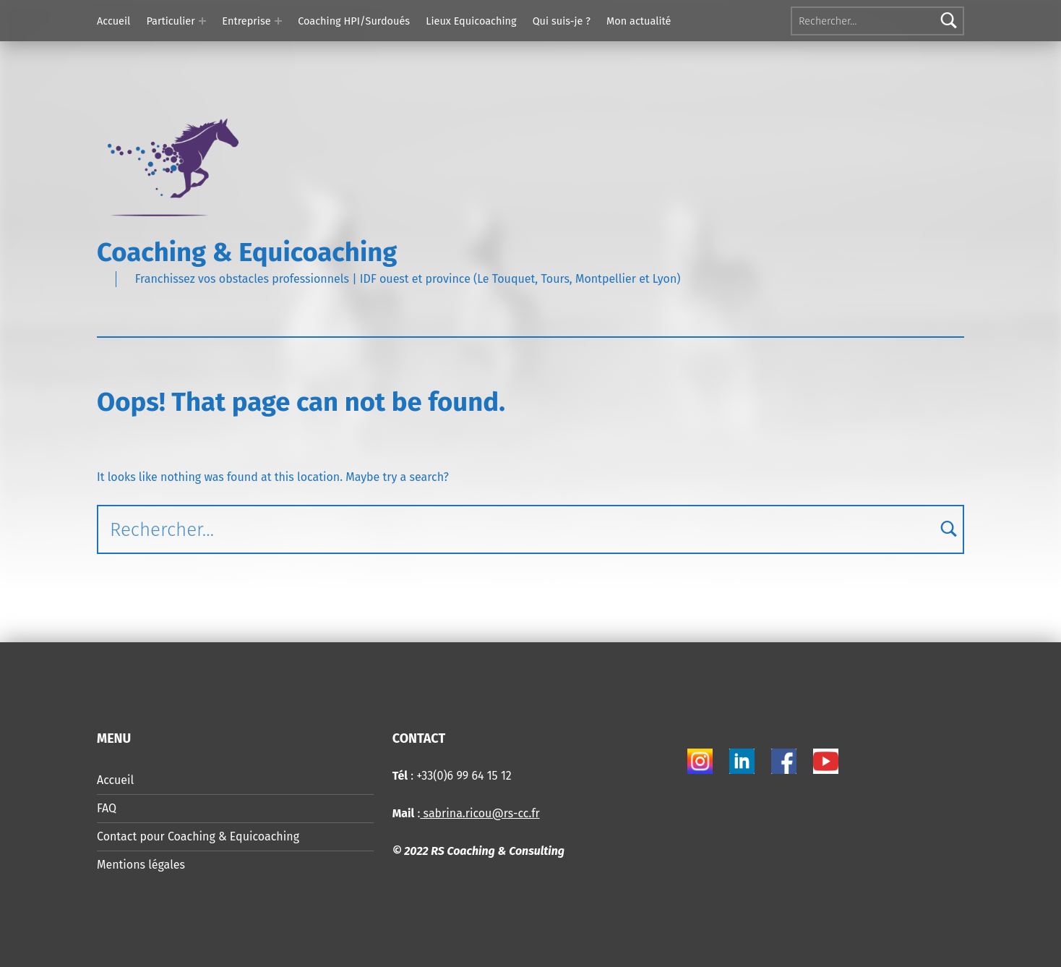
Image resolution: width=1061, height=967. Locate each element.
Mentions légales (141, 865)
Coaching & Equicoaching (247, 252)
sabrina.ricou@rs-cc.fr (479, 813)
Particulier (170, 20)
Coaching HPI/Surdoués (354, 20)
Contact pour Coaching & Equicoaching (198, 836)
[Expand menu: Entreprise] (278, 21)
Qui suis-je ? (561, 20)
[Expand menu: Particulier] (202, 21)
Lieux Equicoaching (471, 20)
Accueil (113, 20)
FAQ (106, 808)
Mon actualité (638, 20)
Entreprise (246, 20)
